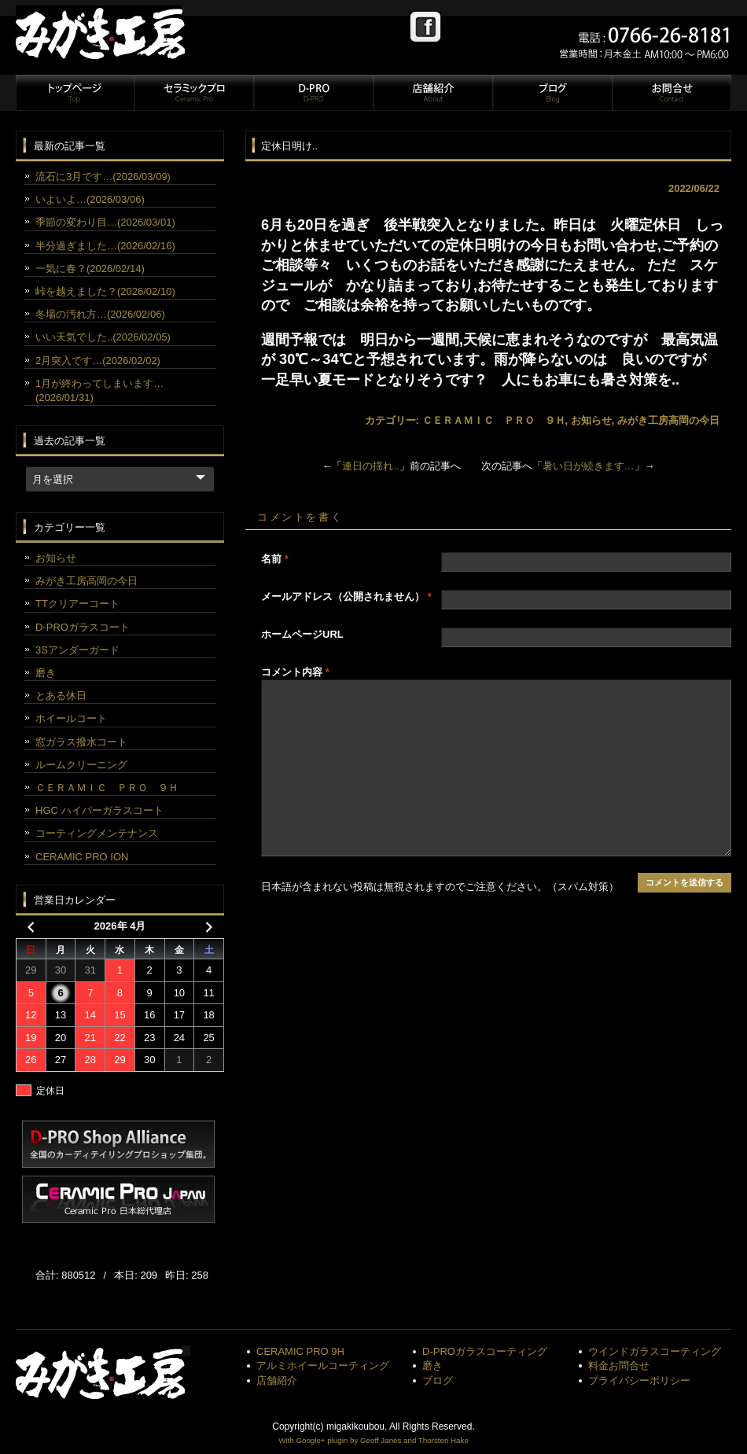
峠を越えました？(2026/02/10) (105, 291)
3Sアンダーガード (77, 650)
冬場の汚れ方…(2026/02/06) (100, 314)
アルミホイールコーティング (322, 1365)
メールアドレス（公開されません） (346, 596)
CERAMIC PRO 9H (300, 1351)
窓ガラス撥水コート (81, 742)
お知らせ (591, 420)
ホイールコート (71, 718)
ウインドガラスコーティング (654, 1351)
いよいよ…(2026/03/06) (90, 199)
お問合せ (671, 93)
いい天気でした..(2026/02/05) (103, 337)
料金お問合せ (618, 1365)
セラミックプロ (193, 93)
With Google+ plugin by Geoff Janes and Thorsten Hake (373, 1440)
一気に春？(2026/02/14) (90, 268)
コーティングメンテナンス (96, 833)
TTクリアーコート (77, 603)
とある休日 (60, 695)
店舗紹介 (432, 93)
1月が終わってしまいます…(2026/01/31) (99, 390)
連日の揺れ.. (370, 466)
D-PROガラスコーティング (484, 1351)
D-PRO (313, 93)
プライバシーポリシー (639, 1380)
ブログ (552, 93)
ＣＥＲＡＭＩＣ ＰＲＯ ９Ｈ (493, 420)
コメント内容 (295, 672)
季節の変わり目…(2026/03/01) (105, 222)
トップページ (75, 93)
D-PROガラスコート (82, 627)
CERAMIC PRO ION (81, 857)
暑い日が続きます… (589, 466)
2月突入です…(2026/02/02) (97, 360)
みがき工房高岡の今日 (668, 420)
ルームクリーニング (81, 765)
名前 (275, 559)
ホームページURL (302, 634)
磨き (45, 673)
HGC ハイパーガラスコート (99, 810)
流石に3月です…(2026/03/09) (103, 176)
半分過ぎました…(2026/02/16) (105, 246)
